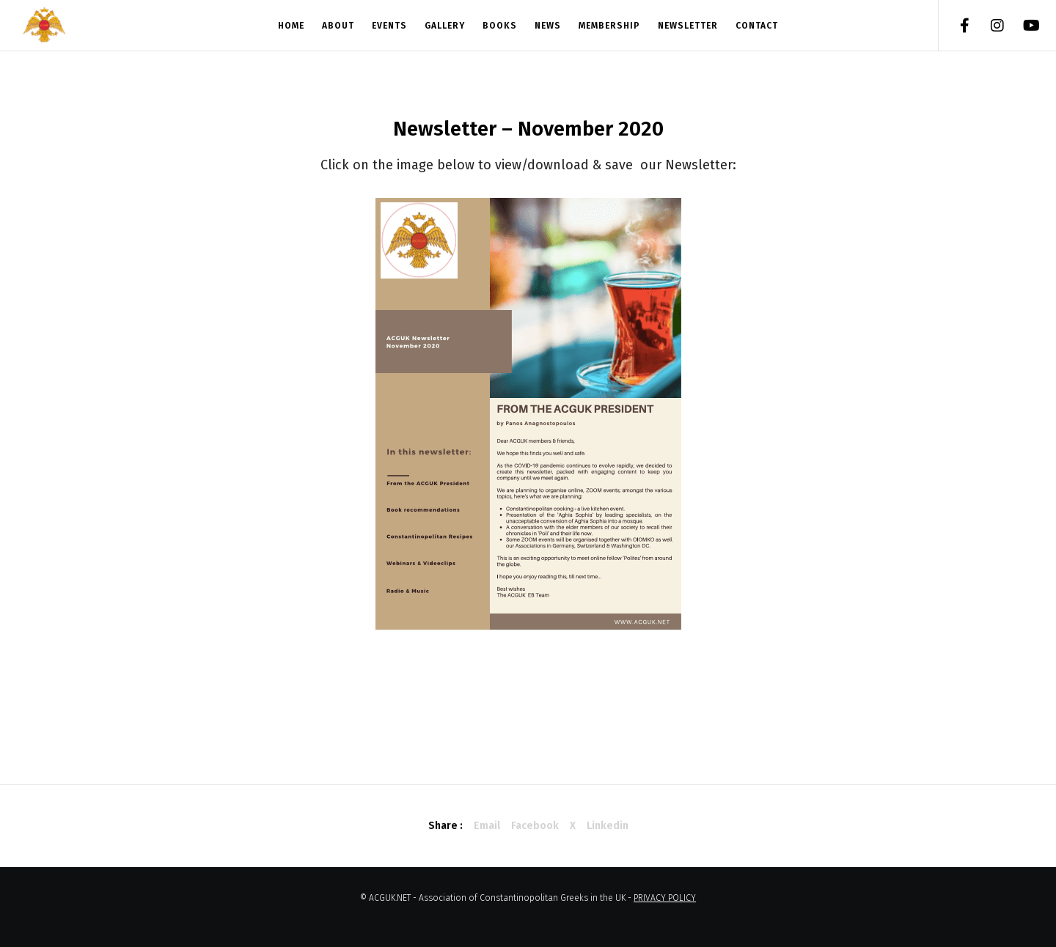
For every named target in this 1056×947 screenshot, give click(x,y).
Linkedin (607, 825)
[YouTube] (1021, 25)
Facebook (535, 825)
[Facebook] (955, 25)
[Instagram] (988, 25)
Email (487, 825)
